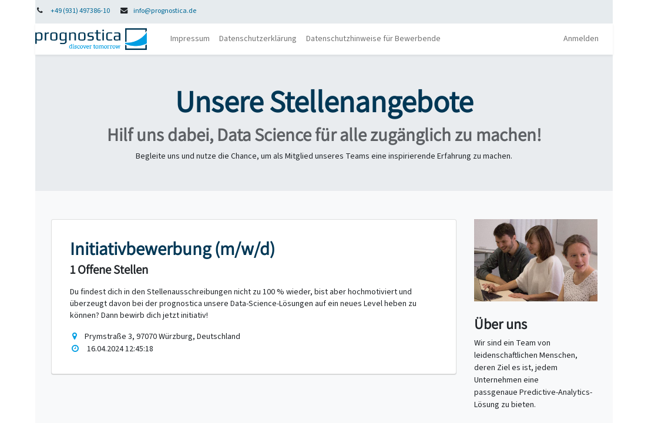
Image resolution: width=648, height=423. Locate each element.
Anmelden (581, 39)
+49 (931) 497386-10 (80, 10)
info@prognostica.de (164, 10)
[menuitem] (190, 39)
